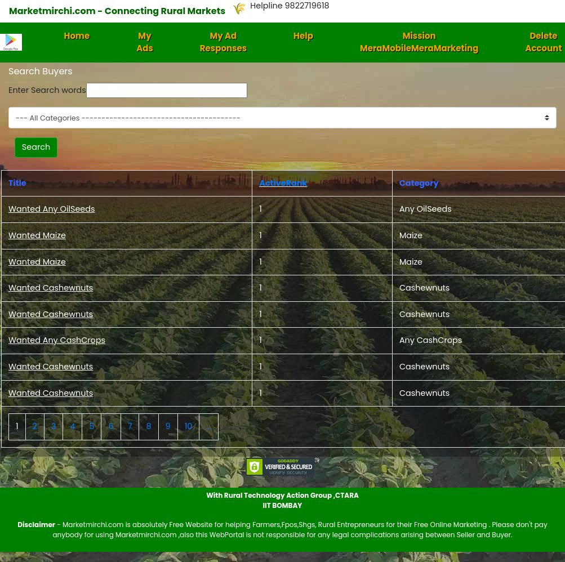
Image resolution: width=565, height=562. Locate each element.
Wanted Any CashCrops (56, 340)
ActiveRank (283, 183)
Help (303, 36)
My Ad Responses (223, 42)
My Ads (144, 42)
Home (77, 36)
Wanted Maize (37, 235)
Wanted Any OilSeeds (51, 209)
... (208, 426)
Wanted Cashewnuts (50, 287)
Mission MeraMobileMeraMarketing (419, 42)
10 (189, 426)
